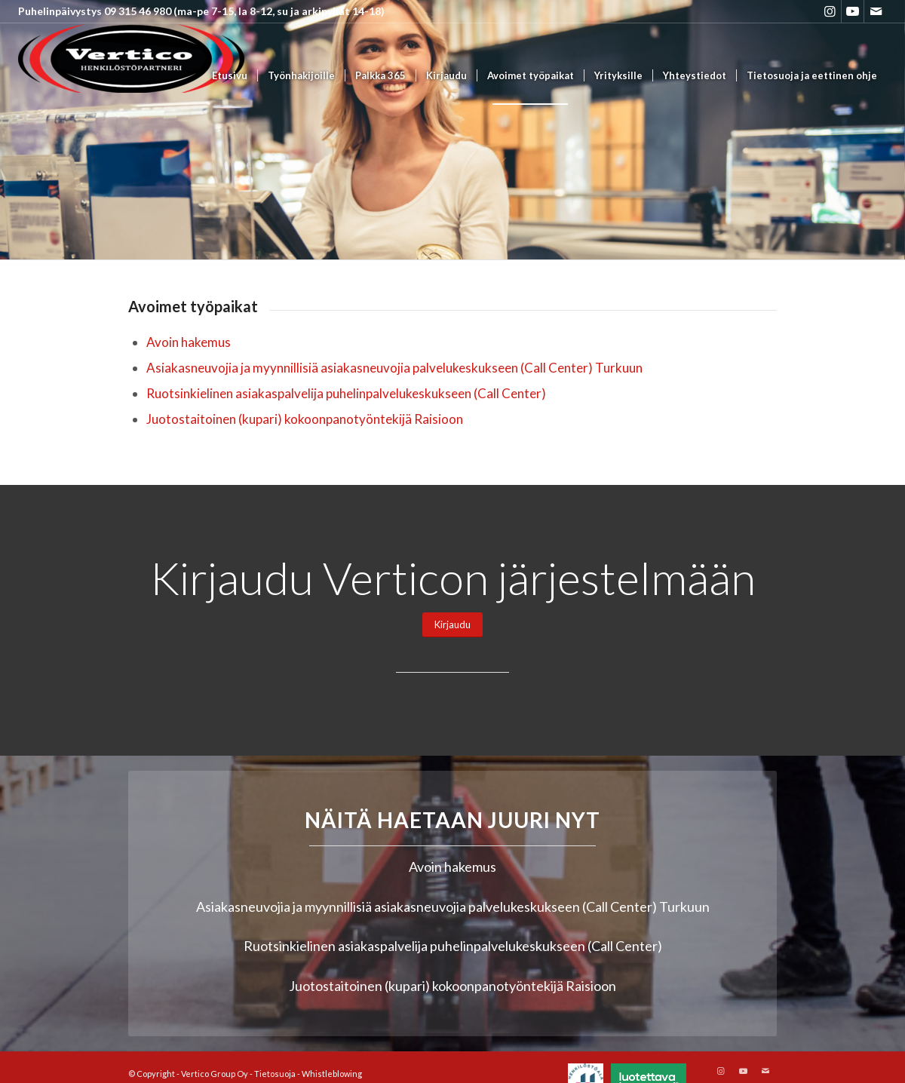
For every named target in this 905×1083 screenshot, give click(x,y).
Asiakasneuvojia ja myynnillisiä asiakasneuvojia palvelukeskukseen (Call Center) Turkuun (394, 368)
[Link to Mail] (875, 11)
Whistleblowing (332, 1073)
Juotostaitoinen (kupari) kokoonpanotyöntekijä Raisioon (304, 419)
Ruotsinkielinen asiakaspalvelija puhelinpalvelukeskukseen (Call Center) (346, 393)
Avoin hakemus (188, 342)
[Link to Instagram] (830, 11)
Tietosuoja (275, 1073)
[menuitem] (229, 75)
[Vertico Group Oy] (131, 75)
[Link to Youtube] (853, 11)
